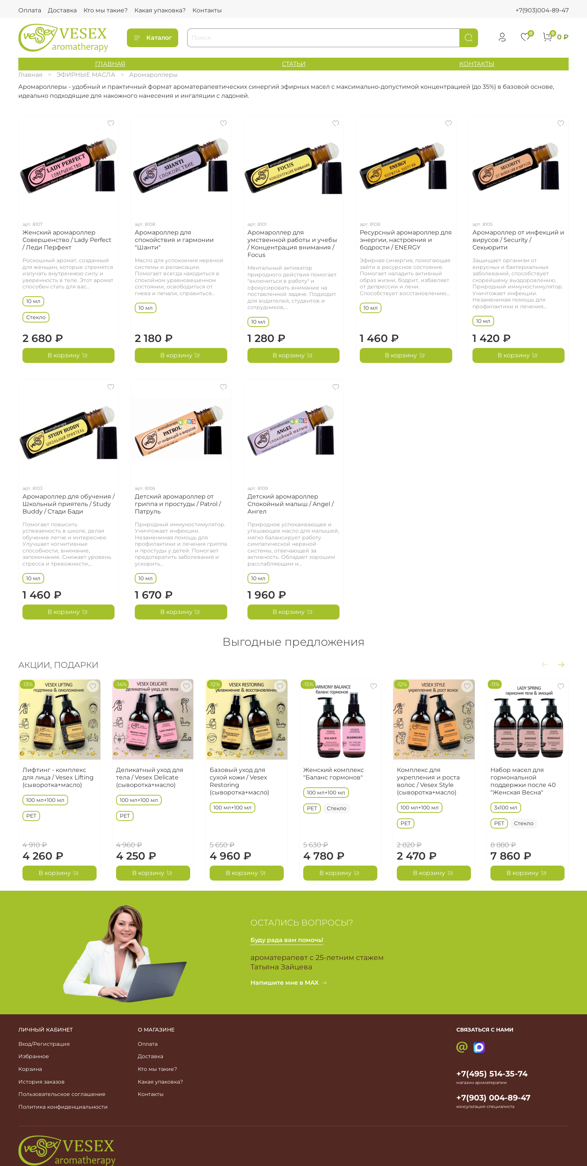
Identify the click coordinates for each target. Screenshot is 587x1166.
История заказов (41, 1081)
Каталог (152, 38)
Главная (30, 74)
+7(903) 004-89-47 (493, 1097)
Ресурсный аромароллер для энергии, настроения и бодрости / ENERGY (406, 240)
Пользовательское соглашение (62, 1094)
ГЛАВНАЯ (110, 63)
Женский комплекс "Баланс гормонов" (333, 773)
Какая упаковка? (160, 10)
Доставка (62, 10)
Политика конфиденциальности (63, 1106)
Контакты (207, 10)
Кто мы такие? (105, 10)
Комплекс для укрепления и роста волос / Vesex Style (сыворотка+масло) (428, 781)
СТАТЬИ (293, 63)
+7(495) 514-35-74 (491, 1073)
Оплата (29, 10)
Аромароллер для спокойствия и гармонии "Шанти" (174, 240)
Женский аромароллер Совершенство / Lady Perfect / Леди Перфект (67, 240)
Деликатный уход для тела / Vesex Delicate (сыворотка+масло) (149, 777)
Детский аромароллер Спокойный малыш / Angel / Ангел (290, 504)
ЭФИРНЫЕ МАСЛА (86, 74)
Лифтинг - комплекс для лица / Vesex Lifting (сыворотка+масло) (58, 777)
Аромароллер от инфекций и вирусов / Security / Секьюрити (518, 240)
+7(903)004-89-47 (542, 10)
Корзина (30, 1069)
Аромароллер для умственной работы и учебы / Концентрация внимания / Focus (292, 243)
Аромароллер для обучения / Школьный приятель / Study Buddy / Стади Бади (68, 504)
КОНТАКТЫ (477, 63)
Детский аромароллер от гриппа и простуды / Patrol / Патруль (178, 504)
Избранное (33, 1056)
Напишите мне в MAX (289, 982)
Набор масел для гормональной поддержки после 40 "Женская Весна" (523, 781)
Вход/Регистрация (44, 1044)
